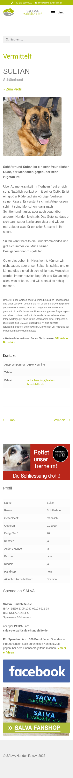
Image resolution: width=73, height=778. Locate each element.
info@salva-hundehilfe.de (47, 3)
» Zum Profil (12, 89)
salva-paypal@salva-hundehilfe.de (25, 630)
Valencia (60, 420)
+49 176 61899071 (21, 3)
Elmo (11, 420)
